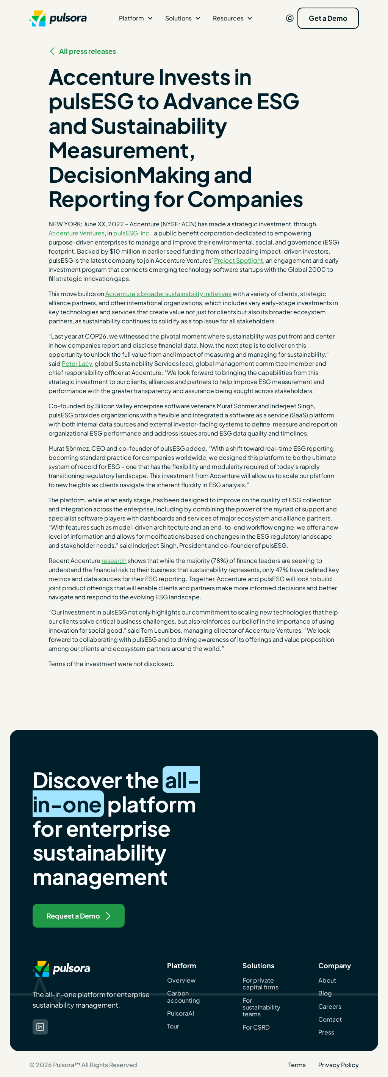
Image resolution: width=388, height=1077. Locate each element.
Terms (297, 1065)
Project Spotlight (238, 260)
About (327, 980)
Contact (330, 1019)
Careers (329, 1006)
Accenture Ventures (76, 233)
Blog (325, 993)
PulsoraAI (180, 1013)
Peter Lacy (77, 363)
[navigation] (58, 18)
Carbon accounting (183, 997)
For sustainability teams (261, 1007)
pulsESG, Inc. (132, 233)
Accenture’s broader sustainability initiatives (168, 294)
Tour (173, 1026)
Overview (181, 980)
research (114, 560)
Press (326, 1032)
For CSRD (256, 1027)
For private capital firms (260, 984)
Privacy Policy (338, 1065)
